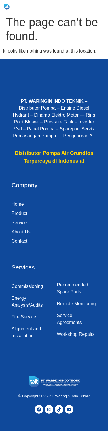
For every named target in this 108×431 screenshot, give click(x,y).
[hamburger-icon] (96, 7)
